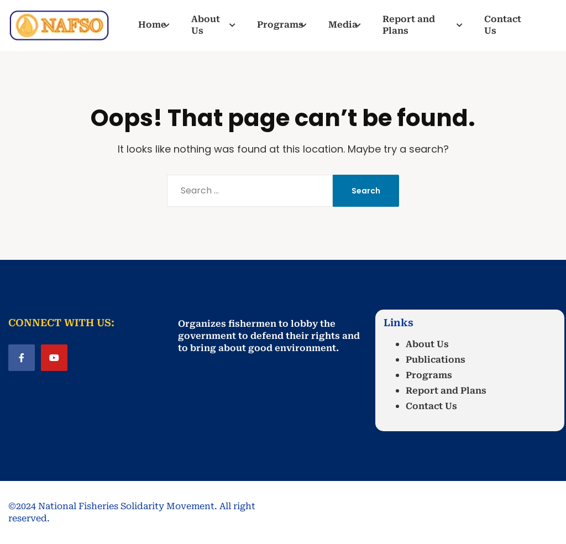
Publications (435, 359)
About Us (427, 344)
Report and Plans (446, 390)
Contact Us (431, 406)
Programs (429, 375)
